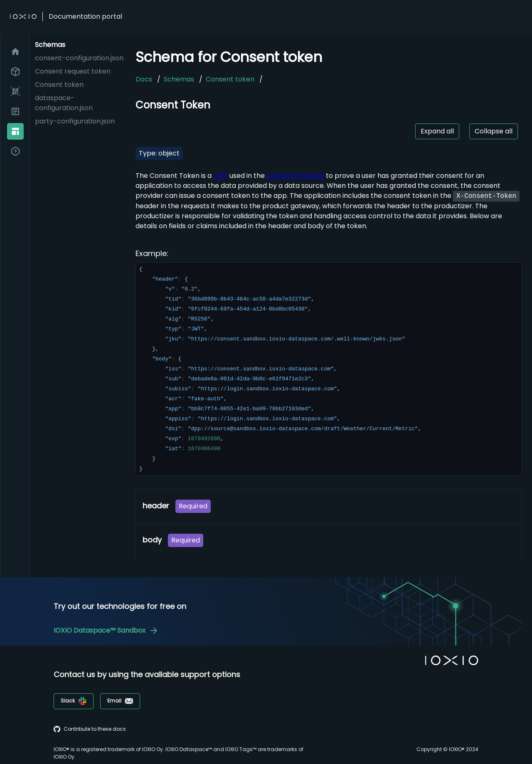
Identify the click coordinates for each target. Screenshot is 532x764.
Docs (143, 79)
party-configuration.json (75, 121)
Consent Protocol (295, 175)
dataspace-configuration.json (64, 103)
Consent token (59, 84)
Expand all (437, 131)
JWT (220, 175)
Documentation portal (85, 16)
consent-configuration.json (79, 58)
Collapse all (493, 131)
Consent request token (73, 71)
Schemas (179, 79)
